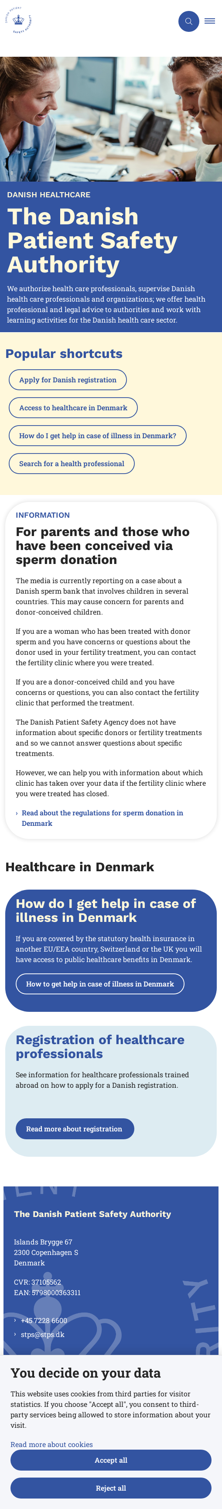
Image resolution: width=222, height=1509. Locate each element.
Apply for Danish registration (67, 379)
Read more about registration (75, 1128)
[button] (213, 21)
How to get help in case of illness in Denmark (100, 983)
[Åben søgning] (188, 21)
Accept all (111, 1459)
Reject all (111, 1487)
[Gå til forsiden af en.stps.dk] (86, 21)
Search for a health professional (71, 463)
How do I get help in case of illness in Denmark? (97, 435)
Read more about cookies (51, 1444)
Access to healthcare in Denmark (73, 407)
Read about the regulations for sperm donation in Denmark (102, 818)
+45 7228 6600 (44, 1320)
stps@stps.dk (43, 1334)
